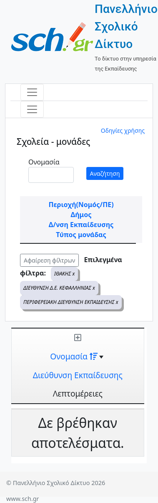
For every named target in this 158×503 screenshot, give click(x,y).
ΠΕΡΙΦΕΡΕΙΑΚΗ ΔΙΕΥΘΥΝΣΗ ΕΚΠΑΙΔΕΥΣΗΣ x (70, 302)
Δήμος (81, 214)
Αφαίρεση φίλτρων (49, 260)
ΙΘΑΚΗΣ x (64, 273)
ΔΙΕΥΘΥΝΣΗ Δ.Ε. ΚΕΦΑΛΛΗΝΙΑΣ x (59, 287)
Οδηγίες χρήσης (123, 130)
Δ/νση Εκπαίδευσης (81, 224)
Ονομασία (44, 162)
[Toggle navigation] (32, 92)
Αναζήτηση (105, 173)
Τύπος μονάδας (81, 234)
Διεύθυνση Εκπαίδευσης (78, 375)
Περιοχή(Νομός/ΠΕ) (80, 204)
